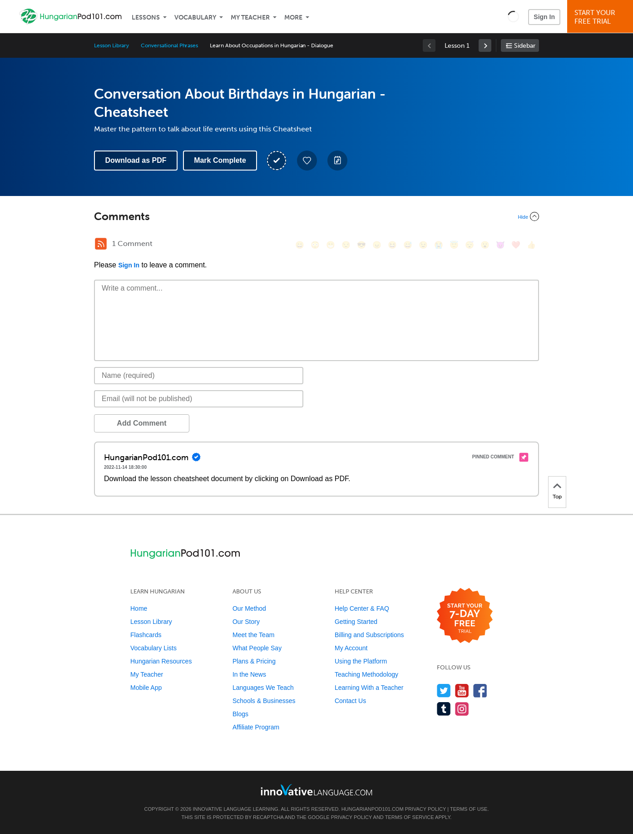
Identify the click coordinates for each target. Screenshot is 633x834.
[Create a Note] (337, 161)
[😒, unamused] (346, 245)
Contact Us (350, 700)
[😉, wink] (423, 245)
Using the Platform (361, 661)
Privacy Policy (425, 809)
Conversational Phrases (169, 45)
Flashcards (145, 634)
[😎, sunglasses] (361, 245)
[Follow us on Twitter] (444, 690)
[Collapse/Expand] (316, 216)
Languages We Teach (263, 687)
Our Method (249, 608)
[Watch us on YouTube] (462, 690)
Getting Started (356, 621)
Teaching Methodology (366, 674)
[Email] (198, 398)
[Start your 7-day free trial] (465, 616)
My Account (351, 648)
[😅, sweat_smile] (407, 245)
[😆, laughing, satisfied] (392, 245)
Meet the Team (253, 634)
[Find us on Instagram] (462, 709)
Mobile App (146, 687)
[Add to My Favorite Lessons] (307, 161)
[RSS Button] (101, 244)
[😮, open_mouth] (485, 245)
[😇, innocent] (454, 245)
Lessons (146, 17)
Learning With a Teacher (369, 687)
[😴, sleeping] (469, 245)
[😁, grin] (330, 245)
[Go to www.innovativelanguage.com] (316, 790)
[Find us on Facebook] (480, 690)
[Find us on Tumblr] (444, 709)
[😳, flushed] (315, 245)
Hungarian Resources (161, 661)
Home (138, 608)
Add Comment (141, 423)
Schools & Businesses (264, 700)
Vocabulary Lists (153, 648)
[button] (513, 16)
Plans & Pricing (254, 661)
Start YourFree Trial (601, 17)
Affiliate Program (255, 727)
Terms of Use (469, 809)
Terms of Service (409, 817)
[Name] (198, 375)
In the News (249, 674)
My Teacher (250, 17)
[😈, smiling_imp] (500, 245)
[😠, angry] (377, 245)
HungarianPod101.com (372, 809)
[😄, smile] (299, 245)
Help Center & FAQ (362, 608)
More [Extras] (293, 17)
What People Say (257, 648)
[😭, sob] (438, 245)
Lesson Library (111, 45)
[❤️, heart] (516, 245)
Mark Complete (220, 160)
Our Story (246, 621)
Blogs (240, 714)
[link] (485, 45)
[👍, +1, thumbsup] (531, 245)
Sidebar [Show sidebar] (524, 46)
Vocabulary (195, 17)
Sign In (544, 16)
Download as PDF (135, 160)
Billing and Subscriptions (369, 634)
